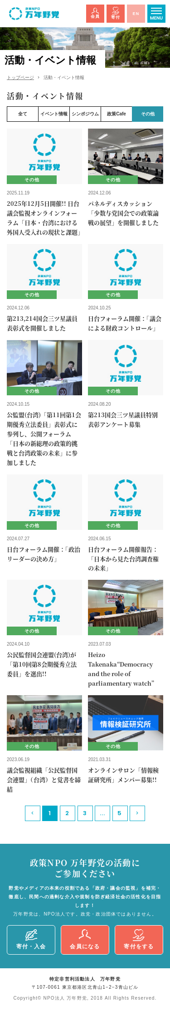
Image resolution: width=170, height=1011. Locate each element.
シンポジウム (85, 113)
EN (136, 13)
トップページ (20, 77)
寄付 (115, 13)
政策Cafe (116, 113)
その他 (148, 113)
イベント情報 (54, 113)
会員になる (85, 939)
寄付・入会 (31, 939)
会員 (95, 13)
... (103, 813)
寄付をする (139, 939)
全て (22, 113)
